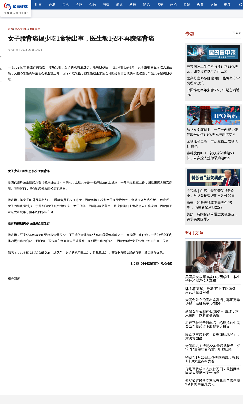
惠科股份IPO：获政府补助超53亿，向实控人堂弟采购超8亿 (210, 155)
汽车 (159, 4)
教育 (200, 4)
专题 (186, 4)
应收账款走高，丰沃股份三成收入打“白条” (212, 143)
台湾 (65, 4)
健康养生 (34, 29)
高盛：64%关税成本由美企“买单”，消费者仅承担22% (209, 205)
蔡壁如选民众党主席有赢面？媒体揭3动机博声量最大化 (212, 382)
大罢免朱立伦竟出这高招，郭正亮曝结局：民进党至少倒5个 (212, 302)
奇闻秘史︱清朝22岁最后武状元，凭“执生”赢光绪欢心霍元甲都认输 (212, 348)
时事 (38, 4)
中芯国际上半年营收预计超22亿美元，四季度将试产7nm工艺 (212, 69)
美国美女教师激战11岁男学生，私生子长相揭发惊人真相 (212, 279)
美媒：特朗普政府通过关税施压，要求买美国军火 (212, 216)
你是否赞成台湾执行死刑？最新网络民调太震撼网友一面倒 (212, 371)
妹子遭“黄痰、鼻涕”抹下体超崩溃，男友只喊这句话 (212, 290)
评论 (173, 4)
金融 (92, 4)
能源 (146, 4)
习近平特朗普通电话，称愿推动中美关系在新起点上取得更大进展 (212, 325)
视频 (227, 4)
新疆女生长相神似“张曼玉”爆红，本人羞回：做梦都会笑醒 (212, 313)
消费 (106, 4)
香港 (52, 4)
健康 (119, 4)
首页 (10, 29)
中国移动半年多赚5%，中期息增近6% (213, 92)
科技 (132, 4)
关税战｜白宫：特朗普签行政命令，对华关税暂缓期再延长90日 (211, 193)
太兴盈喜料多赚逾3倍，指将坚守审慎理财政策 (213, 80)
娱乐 (213, 4)
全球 (79, 4)
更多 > (236, 33)
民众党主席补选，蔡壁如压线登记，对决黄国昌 (212, 336)
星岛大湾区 (21, 29)
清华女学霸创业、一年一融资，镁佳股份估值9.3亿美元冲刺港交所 (212, 132)
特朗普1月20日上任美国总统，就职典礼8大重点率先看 (212, 359)
